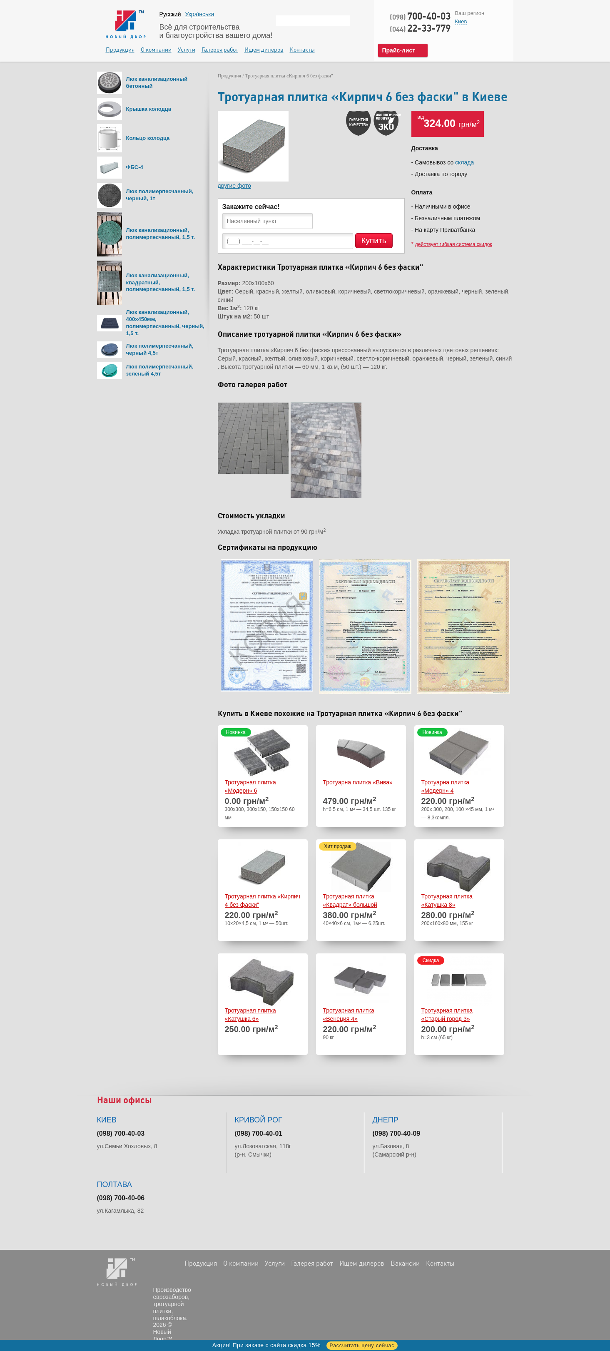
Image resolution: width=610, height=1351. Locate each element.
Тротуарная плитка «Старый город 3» (447, 1014)
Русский (170, 14)
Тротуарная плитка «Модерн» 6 (250, 786)
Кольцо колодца (148, 138)
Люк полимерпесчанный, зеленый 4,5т (160, 370)
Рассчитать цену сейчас (362, 1346)
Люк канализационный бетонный (157, 82)
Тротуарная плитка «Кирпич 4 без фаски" (262, 900)
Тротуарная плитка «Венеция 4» (348, 1014)
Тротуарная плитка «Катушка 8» (447, 900)
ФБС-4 (134, 167)
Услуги (186, 49)
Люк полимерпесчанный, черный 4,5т (160, 349)
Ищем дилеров (264, 49)
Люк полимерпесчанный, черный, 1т (160, 195)
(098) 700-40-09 (397, 1133)
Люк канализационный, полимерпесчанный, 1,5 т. (160, 233)
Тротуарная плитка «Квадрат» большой (350, 900)
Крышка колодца (149, 109)
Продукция (120, 49)
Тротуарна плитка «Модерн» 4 (445, 786)
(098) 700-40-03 (121, 1133)
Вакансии (405, 1263)
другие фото (234, 185)
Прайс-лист (399, 50)
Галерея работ (220, 49)
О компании (156, 49)
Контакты (302, 49)
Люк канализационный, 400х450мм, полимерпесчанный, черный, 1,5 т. (165, 322)
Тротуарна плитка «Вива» (358, 782)
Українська (199, 14)
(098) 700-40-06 (121, 1198)
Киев (461, 21)
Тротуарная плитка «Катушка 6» (250, 1014)
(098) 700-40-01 (259, 1133)
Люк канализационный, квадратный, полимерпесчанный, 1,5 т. (160, 282)
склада (464, 162)
